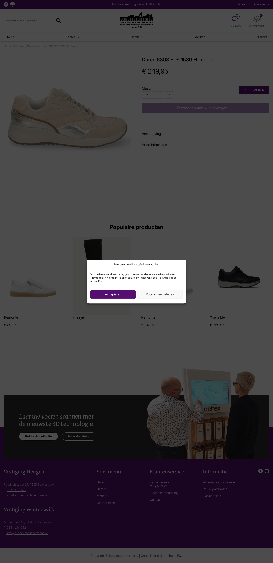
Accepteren (113, 294)
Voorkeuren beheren (160, 294)
